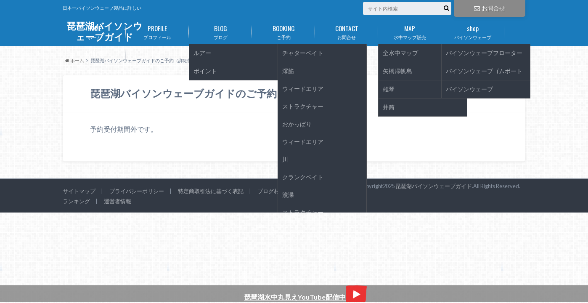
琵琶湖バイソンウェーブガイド (433, 186)
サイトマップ (79, 191)
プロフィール (157, 31)
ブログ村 (268, 191)
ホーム (94, 31)
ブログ (220, 31)
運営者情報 (117, 201)
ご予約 (283, 31)
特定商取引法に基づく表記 (211, 191)
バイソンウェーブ (472, 31)
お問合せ (489, 8)
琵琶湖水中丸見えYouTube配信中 (305, 297)
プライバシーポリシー (136, 191)
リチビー (94, 55)
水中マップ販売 (409, 31)
